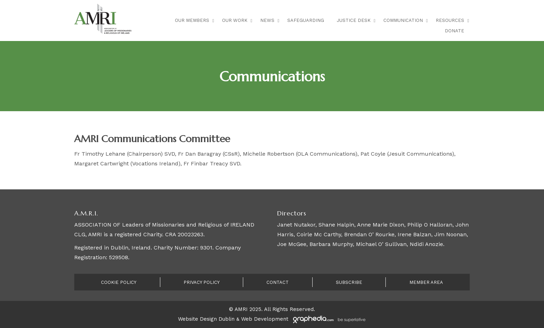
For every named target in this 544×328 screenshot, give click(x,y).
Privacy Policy (202, 282)
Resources (450, 20)
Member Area (426, 282)
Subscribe (349, 282)
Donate (454, 30)
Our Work (234, 20)
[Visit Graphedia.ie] (328, 319)
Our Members (192, 20)
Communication (403, 20)
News (267, 20)
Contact (277, 282)
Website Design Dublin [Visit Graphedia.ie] (206, 319)
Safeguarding (305, 20)
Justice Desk (354, 20)
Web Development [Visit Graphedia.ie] (264, 319)
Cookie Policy (118, 282)
